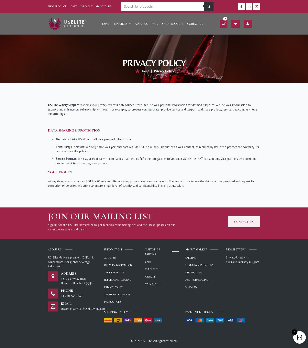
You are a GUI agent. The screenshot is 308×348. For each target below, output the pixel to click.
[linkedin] (249, 6)
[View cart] (223, 24)
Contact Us (195, 23)
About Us (141, 23)
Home (105, 23)
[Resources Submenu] (130, 23)
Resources (120, 23)
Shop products (172, 23)
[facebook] (241, 6)
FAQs (155, 23)
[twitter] (256, 6)
